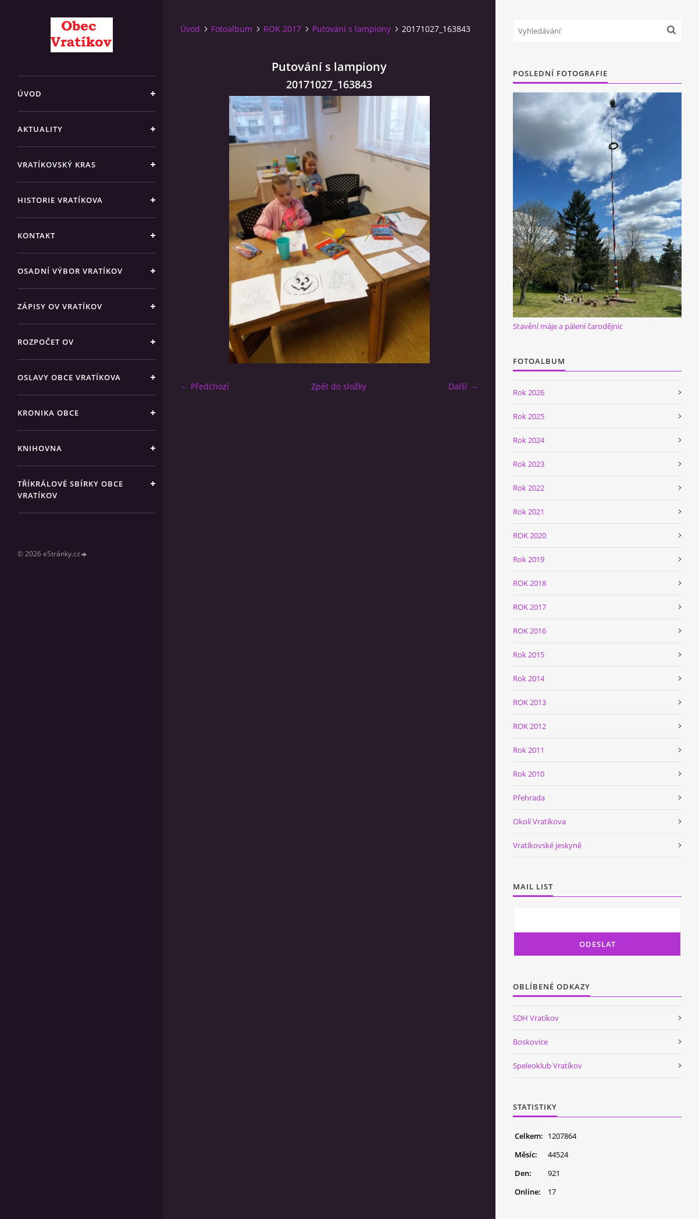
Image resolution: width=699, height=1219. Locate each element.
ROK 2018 (529, 583)
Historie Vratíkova (60, 200)
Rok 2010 (528, 773)
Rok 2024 (528, 440)
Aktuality (40, 129)
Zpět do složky (338, 386)
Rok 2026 (528, 392)
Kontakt (36, 235)
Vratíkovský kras (56, 164)
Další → (463, 386)
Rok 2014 (528, 678)
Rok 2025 (528, 416)
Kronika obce (48, 412)
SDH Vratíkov (536, 1018)
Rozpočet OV (45, 342)
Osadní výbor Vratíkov (70, 271)
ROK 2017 (282, 28)
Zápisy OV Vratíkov (59, 306)
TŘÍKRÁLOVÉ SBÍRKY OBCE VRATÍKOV (70, 489)
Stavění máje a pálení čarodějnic (568, 326)
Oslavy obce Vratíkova (69, 377)
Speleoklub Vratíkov (547, 1065)
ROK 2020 (529, 535)
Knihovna (39, 448)
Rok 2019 (528, 559)
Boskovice (530, 1041)
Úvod (29, 93)
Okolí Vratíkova (539, 821)
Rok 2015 (528, 654)
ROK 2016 (529, 630)
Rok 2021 (528, 511)
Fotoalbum (231, 28)
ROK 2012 (529, 726)
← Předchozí (204, 386)
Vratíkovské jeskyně (547, 845)
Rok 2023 (528, 464)
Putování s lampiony (351, 28)
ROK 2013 (529, 702)
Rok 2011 (528, 750)
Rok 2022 (528, 487)
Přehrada (529, 797)
